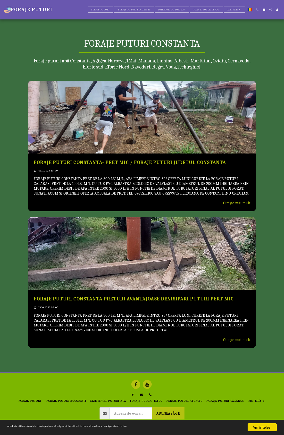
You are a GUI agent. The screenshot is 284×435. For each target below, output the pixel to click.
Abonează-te (168, 413)
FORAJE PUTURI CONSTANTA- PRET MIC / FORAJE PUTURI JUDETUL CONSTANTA (130, 162)
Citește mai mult (236, 203)
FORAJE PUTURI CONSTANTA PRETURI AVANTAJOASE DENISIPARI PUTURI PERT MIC (134, 299)
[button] (257, 9)
